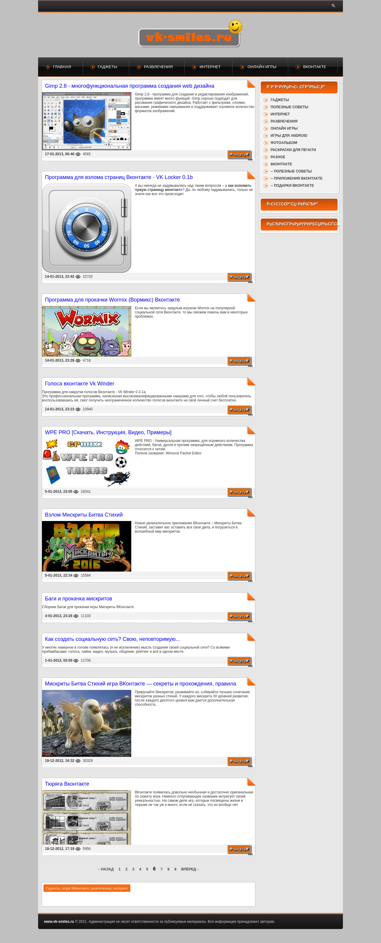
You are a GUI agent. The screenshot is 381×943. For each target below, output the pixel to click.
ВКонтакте (314, 67)
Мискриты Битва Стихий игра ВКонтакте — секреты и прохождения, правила (140, 684)
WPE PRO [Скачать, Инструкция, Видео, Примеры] (108, 432)
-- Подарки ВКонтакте (292, 185)
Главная (62, 67)
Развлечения (158, 67)
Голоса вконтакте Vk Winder (79, 384)
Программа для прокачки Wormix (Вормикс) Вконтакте (112, 300)
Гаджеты (107, 67)
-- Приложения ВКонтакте (296, 178)
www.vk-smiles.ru (59, 922)
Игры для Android (289, 136)
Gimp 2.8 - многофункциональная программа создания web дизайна (129, 86)
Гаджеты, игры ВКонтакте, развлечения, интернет (87, 888)
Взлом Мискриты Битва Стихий (84, 515)
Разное (278, 157)
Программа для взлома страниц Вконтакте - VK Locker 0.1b (119, 177)
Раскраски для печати (293, 150)
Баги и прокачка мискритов (78, 599)
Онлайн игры (261, 67)
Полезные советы (289, 107)
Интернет (210, 67)
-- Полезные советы (291, 171)
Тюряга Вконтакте (67, 784)
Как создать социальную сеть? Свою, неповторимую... (112, 639)
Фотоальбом (284, 143)
